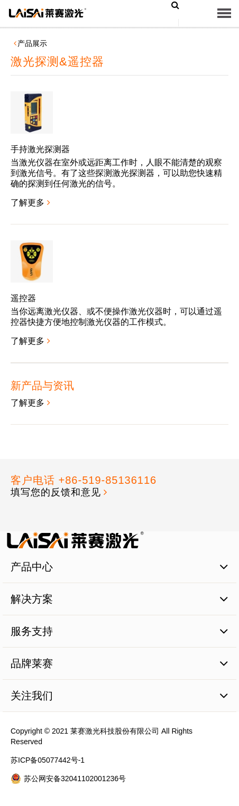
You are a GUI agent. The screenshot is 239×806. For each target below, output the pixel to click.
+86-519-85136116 (108, 480)
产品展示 (32, 43)
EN (165, 29)
